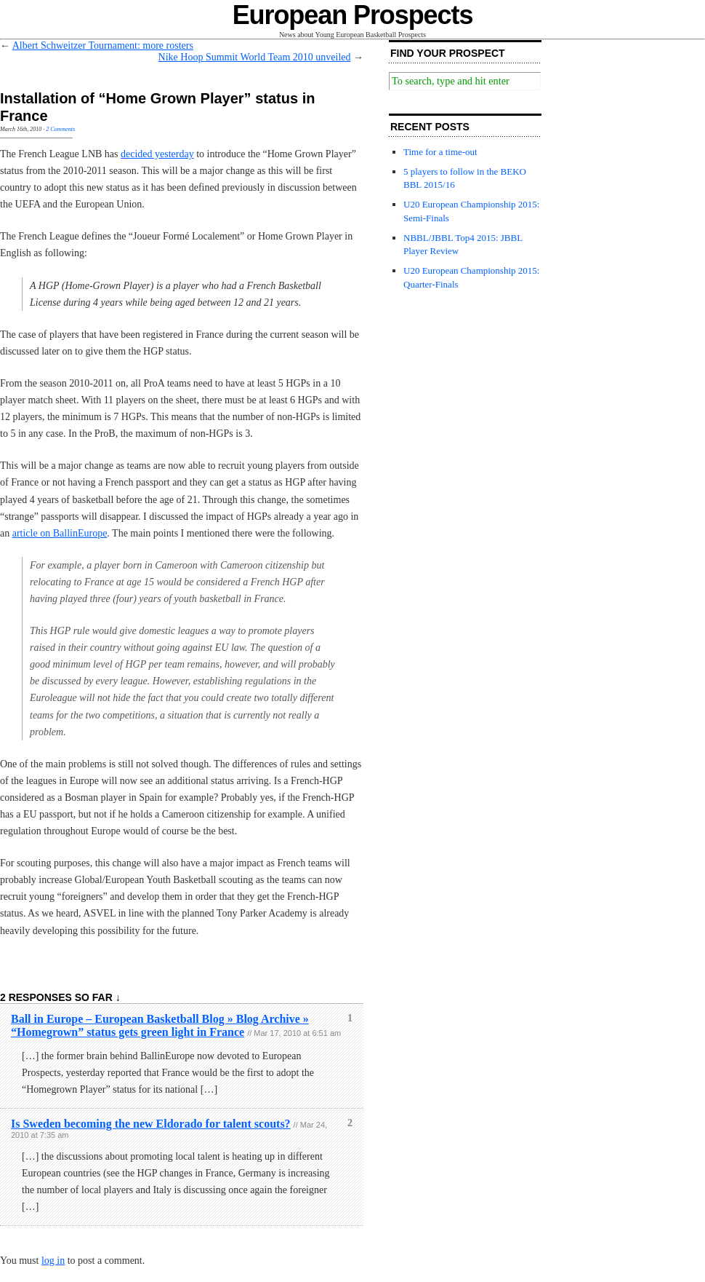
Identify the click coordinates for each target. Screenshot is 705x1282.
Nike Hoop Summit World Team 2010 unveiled (254, 57)
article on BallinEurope (60, 533)
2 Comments (60, 129)
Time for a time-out (440, 151)
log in (53, 1260)
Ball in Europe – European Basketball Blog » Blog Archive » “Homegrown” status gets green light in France (160, 1025)
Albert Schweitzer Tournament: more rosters (102, 45)
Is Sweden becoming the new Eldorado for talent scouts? (151, 1123)
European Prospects (353, 15)
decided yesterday (157, 154)
